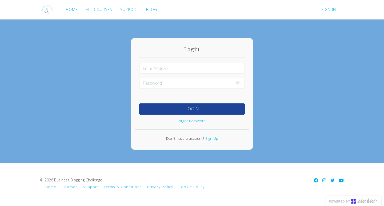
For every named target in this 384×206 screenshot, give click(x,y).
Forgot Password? (192, 120)
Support (90, 186)
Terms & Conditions (123, 186)
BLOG (151, 9)
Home (50, 186)
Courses (70, 186)
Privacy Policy (160, 186)
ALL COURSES (98, 9)
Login (192, 109)
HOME (71, 9)
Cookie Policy (191, 186)
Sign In (328, 9)
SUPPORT (129, 9)
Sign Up (211, 138)
